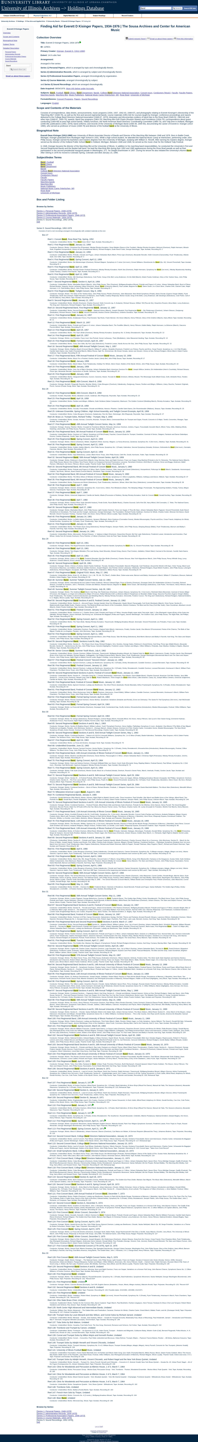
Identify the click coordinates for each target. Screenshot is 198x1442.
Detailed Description (11, 48)
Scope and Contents (11, 37)
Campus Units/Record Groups (14, 15)
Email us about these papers (18, 76)
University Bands (54, 21)
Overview (7, 33)
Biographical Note (10, 40)
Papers (77, 99)
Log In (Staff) (99, 1426)
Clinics (69, 93)
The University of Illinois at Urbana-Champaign (104, 1441)
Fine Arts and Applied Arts (36, 21)
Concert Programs (65, 99)
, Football (56, 93)
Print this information (183, 39)
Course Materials (10, 59)
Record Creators (127, 15)
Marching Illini (62, 95)
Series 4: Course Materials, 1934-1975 (54, 217)
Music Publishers (76, 95)
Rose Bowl (124, 95)
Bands (96, 93)
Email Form (102, 1432)
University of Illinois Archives (30, 8)
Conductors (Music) (162, 93)
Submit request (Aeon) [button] (136, 39)
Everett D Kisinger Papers (71, 21)
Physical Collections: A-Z (42, 15)
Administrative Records (12, 54)
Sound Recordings (11, 61)
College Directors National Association (119, 93)
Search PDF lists (190, 8)
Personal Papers (10, 52)
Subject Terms (8, 44)
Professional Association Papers (15, 56)
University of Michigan (140, 95)
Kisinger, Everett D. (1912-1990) (71, 51)
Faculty (175, 93)
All (38, 222)
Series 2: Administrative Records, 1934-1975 (56, 213)
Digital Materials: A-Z (70, 15)
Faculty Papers (185, 93)
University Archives (8, 21)
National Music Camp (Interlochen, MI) (102, 95)
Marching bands (48, 95)
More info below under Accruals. (80, 88)
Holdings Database (86, 8)
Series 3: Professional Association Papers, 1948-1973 (60, 215)
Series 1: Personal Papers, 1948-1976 (54, 211)
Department (85, 93)
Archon (97, 1439)
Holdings (21, 21)
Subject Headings (99, 15)
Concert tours (146, 93)
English (55, 103)
